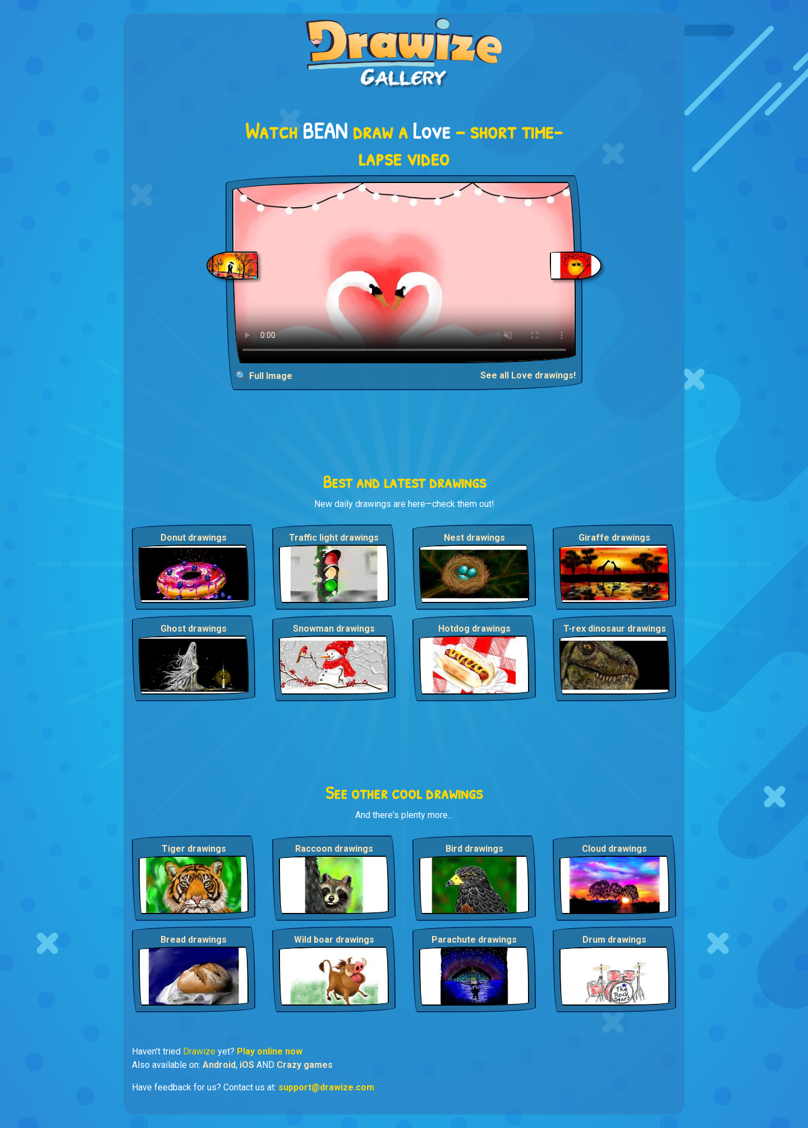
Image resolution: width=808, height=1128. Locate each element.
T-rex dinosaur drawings (614, 628)
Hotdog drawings (474, 628)
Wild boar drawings (334, 939)
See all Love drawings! (528, 375)
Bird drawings (474, 848)
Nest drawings (474, 537)
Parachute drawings (474, 939)
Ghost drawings (193, 628)
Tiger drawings (194, 848)
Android (219, 1065)
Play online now (269, 1051)
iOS (247, 1065)
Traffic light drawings (334, 537)
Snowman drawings (334, 628)
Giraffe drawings (614, 537)
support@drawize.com (326, 1087)
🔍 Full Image (264, 376)
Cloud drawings (614, 848)
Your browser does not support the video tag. (404, 272)
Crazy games (305, 1065)
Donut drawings (193, 537)
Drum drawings (614, 939)
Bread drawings (193, 939)
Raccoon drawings (334, 848)
